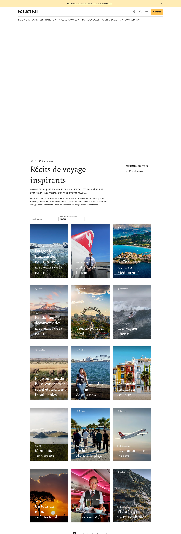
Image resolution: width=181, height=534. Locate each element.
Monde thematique (103, 430)
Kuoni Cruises (47, 521)
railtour (55, 524)
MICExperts (113, 521)
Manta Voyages (98, 521)
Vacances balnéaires (101, 435)
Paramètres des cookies (105, 483)
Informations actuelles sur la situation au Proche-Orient (89, 3)
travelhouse (86, 524)
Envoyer (143, 419)
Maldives (34, 441)
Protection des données (57, 483)
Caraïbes (34, 435)
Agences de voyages (132, 435)
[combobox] (43, 77)
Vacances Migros (128, 521)
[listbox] (71, 77)
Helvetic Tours (105, 518)
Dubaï (33, 451)
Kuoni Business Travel (132, 451)
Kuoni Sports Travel (65, 521)
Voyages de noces (100, 451)
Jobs (42, 483)
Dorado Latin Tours (71, 518)
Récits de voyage (136, 29)
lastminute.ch (82, 521)
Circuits (95, 441)
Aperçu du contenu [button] (137, 24)
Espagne (65, 451)
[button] (140, 11)
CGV (90, 483)
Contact (157, 11)
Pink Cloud (44, 524)
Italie (63, 456)
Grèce (64, 446)
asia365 (46, 518)
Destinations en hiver (42, 430)
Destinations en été (72, 430)
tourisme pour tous (69, 524)
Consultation (131, 430)
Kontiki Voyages (133, 518)
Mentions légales (78, 483)
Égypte (33, 446)
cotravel (56, 518)
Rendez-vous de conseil (133, 441)
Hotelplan (119, 518)
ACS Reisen (35, 518)
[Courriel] (116, 419)
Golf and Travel (89, 518)
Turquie (64, 435)
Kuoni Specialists (130, 446)
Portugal (65, 441)
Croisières (96, 446)
